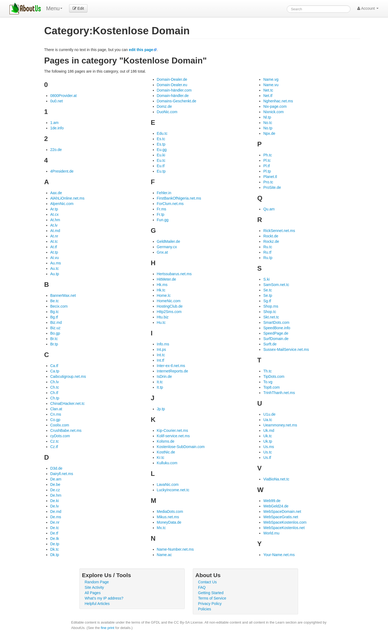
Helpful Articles (97, 603)
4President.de (61, 171)
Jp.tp (161, 409)
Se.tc (267, 290)
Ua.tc (267, 420)
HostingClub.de (170, 306)
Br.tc (54, 338)
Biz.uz (55, 328)
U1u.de (269, 414)
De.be (55, 484)
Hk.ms (162, 284)
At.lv (54, 225)
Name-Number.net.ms (175, 549)
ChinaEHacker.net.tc (67, 403)
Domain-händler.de (173, 95)
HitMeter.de (166, 279)
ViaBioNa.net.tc (276, 479)
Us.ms (268, 447)
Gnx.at (162, 252)
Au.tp (54, 274)
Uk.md (268, 430)
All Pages (93, 593)
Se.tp (267, 295)
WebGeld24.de (275, 506)
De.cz (55, 490)
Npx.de (269, 133)
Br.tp (54, 344)
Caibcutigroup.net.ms (68, 376)
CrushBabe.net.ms (66, 430)
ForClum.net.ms (170, 203)
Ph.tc (267, 155)
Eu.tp (161, 171)
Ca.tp (54, 371)
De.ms (55, 517)
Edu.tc (162, 133)
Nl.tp (267, 117)
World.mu (271, 533)
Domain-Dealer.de (172, 79)
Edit (78, 8)
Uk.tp (267, 441)
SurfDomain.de (275, 338)
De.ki (54, 501)
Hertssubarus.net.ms (174, 274)
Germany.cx (167, 247)
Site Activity (94, 587)
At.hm (55, 220)
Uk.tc (267, 436)
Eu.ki (161, 155)
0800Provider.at (63, 95)
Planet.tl (270, 176)
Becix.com (59, 306)
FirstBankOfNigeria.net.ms (179, 198)
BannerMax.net (63, 295)
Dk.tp (54, 555)
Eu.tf (161, 166)
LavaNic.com (168, 484)
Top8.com (271, 387)
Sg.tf (267, 301)
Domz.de (164, 106)
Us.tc (267, 452)
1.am (54, 122)
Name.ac (164, 555)
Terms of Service (212, 598)
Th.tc (267, 371)
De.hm (55, 495)
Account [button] (368, 8)
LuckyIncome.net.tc (173, 490)
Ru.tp (267, 257)
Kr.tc (160, 457)
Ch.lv (54, 382)
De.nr (54, 522)
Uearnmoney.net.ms (280, 425)
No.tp (267, 128)
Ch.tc (54, 387)
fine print (107, 628)
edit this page (141, 50)
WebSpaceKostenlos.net (284, 528)
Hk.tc (161, 290)
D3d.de (56, 468)
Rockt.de (270, 236)
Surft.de (269, 344)
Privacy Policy (210, 603)
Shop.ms (270, 306)
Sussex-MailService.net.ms (286, 349)
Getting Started (211, 593)
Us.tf (267, 457)
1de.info (57, 128)
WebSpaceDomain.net (282, 511)
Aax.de (56, 193)
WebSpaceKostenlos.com (284, 522)
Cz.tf (54, 447)
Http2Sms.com (169, 311)
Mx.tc (161, 528)
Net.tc (268, 90)
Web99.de (272, 501)
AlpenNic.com (61, 203)
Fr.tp (160, 214)
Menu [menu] (54, 8)
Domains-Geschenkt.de (176, 101)
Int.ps (161, 349)
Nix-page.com (274, 106)
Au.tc (54, 268)
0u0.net (56, 101)
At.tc (54, 241)
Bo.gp (55, 333)
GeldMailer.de (168, 241)
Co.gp (55, 420)
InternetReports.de (172, 371)
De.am (55, 479)
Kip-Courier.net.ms (172, 430)
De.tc (54, 528)
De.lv (54, 506)
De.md (55, 511)
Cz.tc (54, 441)
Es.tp (161, 144)
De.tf (54, 533)
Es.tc (161, 139)
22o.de (56, 149)
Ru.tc (267, 247)
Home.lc (164, 295)
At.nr (54, 236)
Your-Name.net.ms (279, 555)
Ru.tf (267, 252)
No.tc (267, 122)
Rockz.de (271, 241)
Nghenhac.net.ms (278, 101)
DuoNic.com (167, 112)
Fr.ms (161, 209)
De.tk (54, 538)
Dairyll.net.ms (61, 474)
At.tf (53, 247)
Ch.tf (54, 393)
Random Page (97, 582)
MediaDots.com (170, 511)
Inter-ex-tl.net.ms (171, 366)
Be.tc (54, 301)
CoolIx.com (59, 425)
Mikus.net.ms (168, 517)
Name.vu (270, 85)
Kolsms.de (165, 441)
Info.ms (163, 344)
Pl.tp (267, 171)
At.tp (54, 252)
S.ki (266, 279)
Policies (204, 609)
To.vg (267, 382)
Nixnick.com (273, 112)
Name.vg (270, 79)
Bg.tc (54, 311)
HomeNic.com (169, 301)
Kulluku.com (167, 463)
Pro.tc (268, 182)
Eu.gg (162, 149)
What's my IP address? (104, 598)
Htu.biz (163, 317)
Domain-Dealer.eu (172, 85)
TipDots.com (273, 376)
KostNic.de (166, 452)
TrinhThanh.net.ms (279, 393)
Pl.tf (266, 166)
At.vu (54, 257)
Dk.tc (54, 549)
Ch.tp (54, 398)
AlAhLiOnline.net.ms (67, 198)
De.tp (54, 544)
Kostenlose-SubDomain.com (181, 447)
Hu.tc (161, 322)
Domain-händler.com (174, 90)
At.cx (54, 214)
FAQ (202, 587)
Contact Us (207, 582)
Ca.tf (54, 366)
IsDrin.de (164, 376)
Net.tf (267, 95)
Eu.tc (161, 160)
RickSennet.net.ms (279, 230)
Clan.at (56, 409)
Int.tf (160, 360)
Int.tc (161, 355)
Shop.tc (269, 311)
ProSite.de (272, 187)
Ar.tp (54, 209)
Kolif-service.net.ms (173, 436)
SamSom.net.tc (276, 284)
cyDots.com (60, 436)
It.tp (160, 387)
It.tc (160, 382)
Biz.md (56, 322)
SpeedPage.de (275, 333)
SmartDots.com (276, 322)
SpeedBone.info (276, 328)
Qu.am (269, 209)
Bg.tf (54, 317)
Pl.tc (267, 160)
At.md (55, 230)
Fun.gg (163, 220)
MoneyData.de (169, 522)
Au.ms (55, 263)
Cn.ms (55, 414)
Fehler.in (164, 193)
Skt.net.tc (271, 317)
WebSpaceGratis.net (280, 517)
